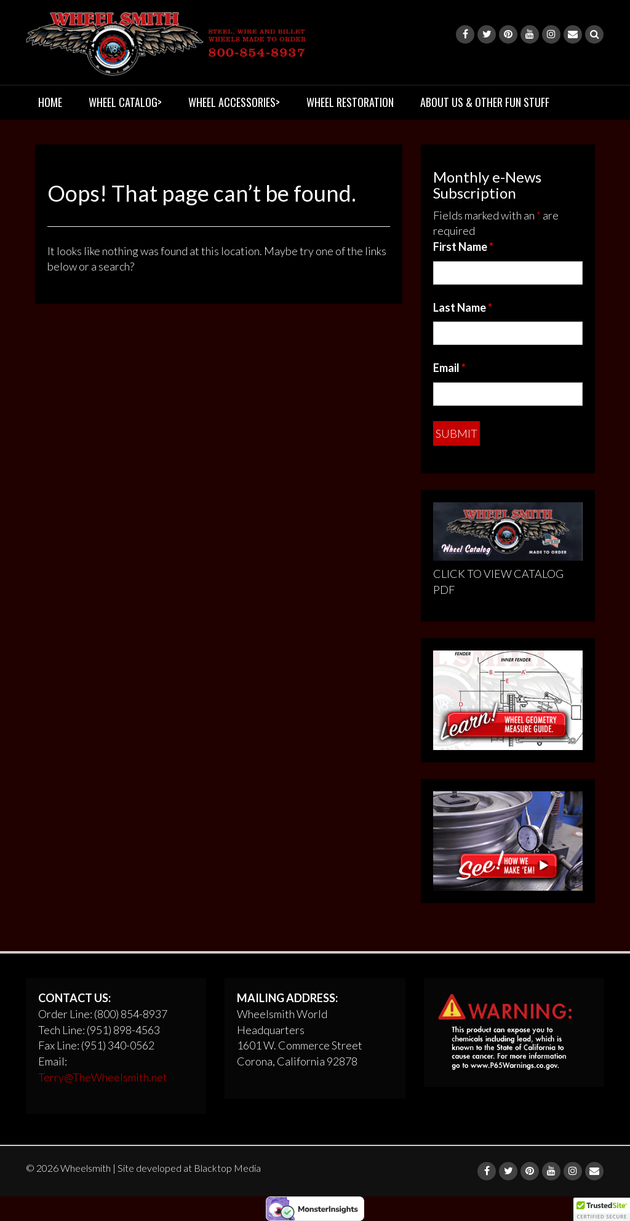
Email (449, 367)
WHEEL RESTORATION (350, 102)
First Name (463, 246)
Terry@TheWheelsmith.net (102, 1077)
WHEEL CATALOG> (125, 102)
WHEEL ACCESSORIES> (234, 102)
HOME (50, 102)
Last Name (462, 307)
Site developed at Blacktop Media (189, 1168)
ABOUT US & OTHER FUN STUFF (484, 102)
